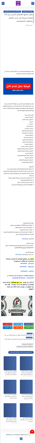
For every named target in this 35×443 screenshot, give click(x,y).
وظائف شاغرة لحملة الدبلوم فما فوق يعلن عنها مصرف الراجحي (10, 372)
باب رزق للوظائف (9, 434)
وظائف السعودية (27, 11)
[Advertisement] (17, 47)
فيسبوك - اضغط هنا (26, 267)
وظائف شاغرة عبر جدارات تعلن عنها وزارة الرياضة (25, 419)
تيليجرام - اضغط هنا (26, 263)
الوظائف (12, 285)
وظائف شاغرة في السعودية (11, 11)
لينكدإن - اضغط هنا (26, 271)
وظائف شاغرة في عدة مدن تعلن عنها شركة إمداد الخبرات (10, 396)
